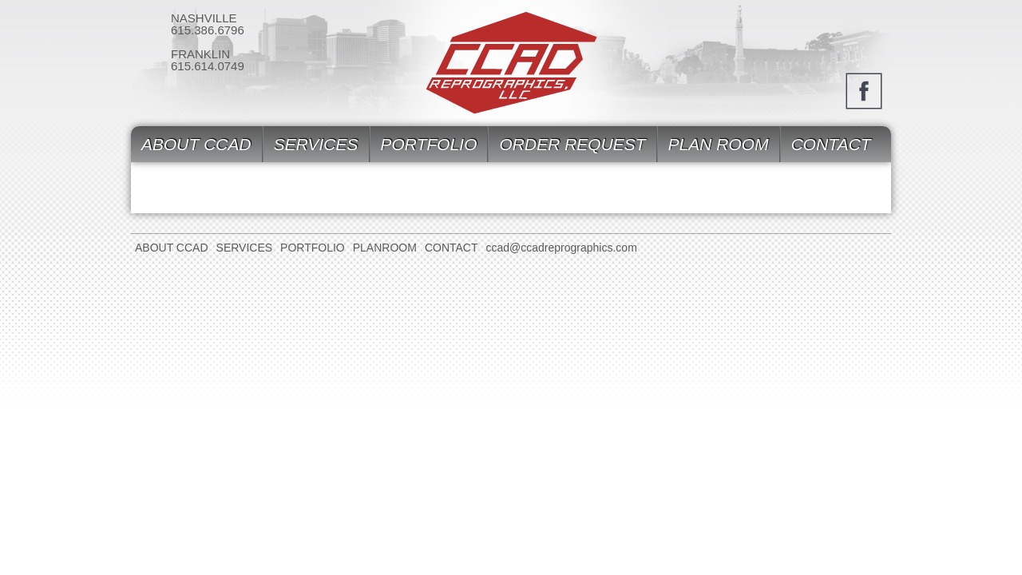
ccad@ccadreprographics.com (561, 247)
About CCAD (196, 144)
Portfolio (429, 144)
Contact (831, 144)
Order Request (572, 144)
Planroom (385, 247)
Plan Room (718, 144)
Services (316, 144)
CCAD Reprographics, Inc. (511, 63)
